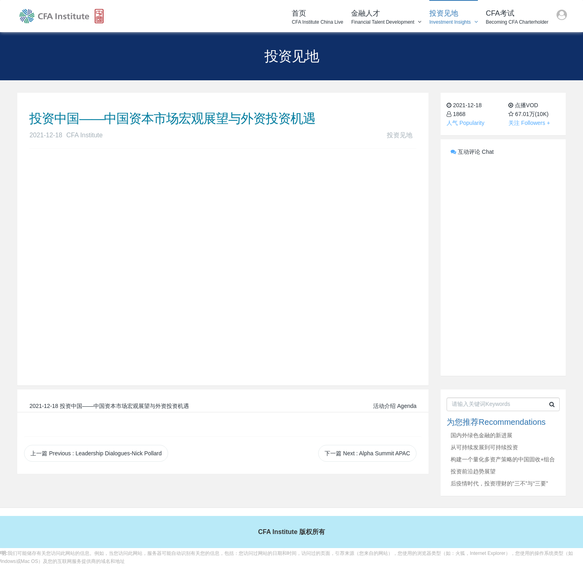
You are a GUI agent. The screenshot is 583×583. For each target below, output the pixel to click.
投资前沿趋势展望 (473, 471)
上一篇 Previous (96, 453)
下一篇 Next (367, 453)
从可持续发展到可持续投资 (484, 447)
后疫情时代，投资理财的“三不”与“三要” (499, 483)
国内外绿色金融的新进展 (481, 435)
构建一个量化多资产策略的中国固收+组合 (503, 459)
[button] (562, 16)
